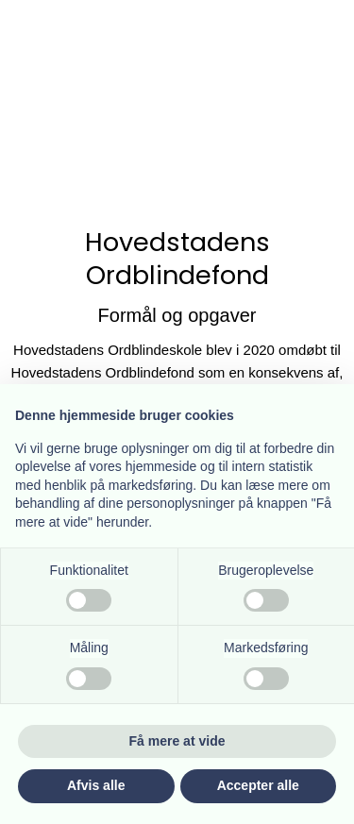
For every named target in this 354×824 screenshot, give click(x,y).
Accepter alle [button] (258, 785)
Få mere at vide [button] (177, 740)
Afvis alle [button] (96, 785)
